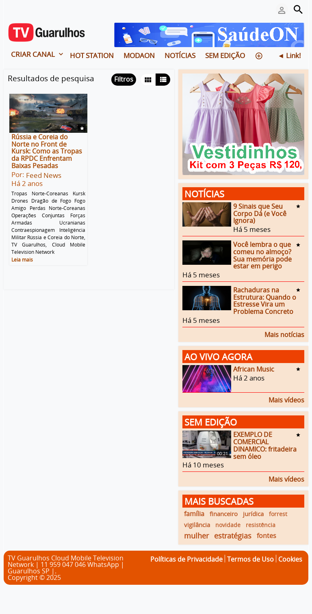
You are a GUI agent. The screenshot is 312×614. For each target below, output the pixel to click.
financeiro (224, 514)
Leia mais (22, 259)
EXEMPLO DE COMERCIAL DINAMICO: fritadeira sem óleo (265, 445)
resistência (260, 525)
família (194, 513)
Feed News (43, 175)
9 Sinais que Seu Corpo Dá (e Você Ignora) (259, 213)
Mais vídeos (286, 399)
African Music (253, 369)
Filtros (123, 79)
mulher (196, 535)
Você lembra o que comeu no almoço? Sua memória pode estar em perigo (262, 255)
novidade (227, 525)
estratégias (232, 535)
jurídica (253, 514)
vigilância (197, 525)
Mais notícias (284, 334)
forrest (278, 514)
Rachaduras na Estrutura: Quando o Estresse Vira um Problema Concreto (264, 300)
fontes (266, 535)
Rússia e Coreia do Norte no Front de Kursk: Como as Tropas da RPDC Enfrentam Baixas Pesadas (46, 151)
